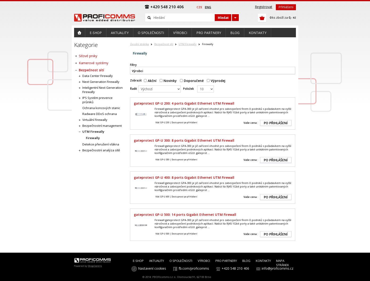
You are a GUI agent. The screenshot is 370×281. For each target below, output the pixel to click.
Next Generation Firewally (100, 82)
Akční (150, 80)
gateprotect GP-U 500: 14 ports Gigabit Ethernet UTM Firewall (185, 214)
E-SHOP (138, 261)
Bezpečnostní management (102, 125)
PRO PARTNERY (226, 261)
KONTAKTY (263, 261)
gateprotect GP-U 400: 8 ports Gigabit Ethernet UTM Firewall (184, 177)
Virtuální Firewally (94, 120)
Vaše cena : (251, 122)
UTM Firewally (188, 44)
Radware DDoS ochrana (99, 114)
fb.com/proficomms (194, 268)
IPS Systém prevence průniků (97, 100)
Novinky (168, 80)
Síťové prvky (88, 56)
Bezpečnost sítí (163, 44)
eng (208, 7)
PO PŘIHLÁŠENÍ (276, 123)
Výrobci (137, 71)
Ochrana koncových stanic (101, 108)
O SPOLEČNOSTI (180, 261)
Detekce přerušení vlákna (100, 144)
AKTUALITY (156, 261)
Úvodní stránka (139, 44)
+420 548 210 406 (235, 268)
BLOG (246, 261)
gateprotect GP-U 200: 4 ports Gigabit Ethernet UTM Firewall (184, 103)
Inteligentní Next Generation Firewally (102, 89)
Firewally (93, 138)
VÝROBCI (204, 261)
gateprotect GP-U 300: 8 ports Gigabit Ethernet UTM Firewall (184, 140)
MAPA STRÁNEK (282, 263)
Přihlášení (285, 7)
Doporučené (192, 80)
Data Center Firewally (97, 76)
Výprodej (216, 80)
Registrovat (263, 6)
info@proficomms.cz (277, 268)
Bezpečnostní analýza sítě (101, 150)
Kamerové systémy (93, 63)
